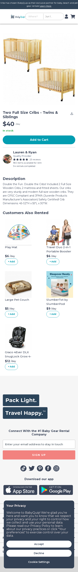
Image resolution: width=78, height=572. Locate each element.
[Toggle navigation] (6, 16)
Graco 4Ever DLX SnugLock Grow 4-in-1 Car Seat (18, 356)
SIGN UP (39, 455)
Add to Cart (39, 139)
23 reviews (35, 159)
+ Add (11, 261)
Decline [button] (39, 553)
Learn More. (46, 6)
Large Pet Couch (17, 299)
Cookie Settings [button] (39, 562)
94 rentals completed (24, 166)
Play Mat (11, 247)
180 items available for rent (27, 162)
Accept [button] (39, 544)
